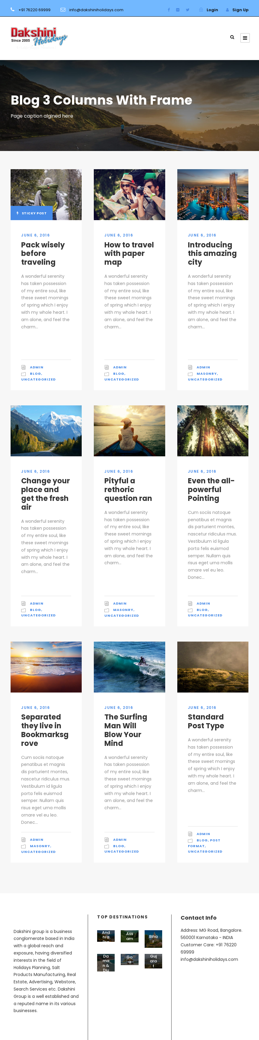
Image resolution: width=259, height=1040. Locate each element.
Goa (129, 959)
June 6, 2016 (35, 235)
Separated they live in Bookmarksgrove (45, 730)
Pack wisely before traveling (43, 253)
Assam (129, 936)
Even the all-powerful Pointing (211, 489)
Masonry (207, 373)
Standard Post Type (206, 721)
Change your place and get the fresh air (45, 494)
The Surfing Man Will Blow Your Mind (125, 730)
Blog (35, 373)
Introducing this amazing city (212, 253)
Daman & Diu (106, 963)
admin (37, 367)
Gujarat (153, 960)
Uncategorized (38, 379)
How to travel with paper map (129, 253)
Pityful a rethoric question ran (128, 489)
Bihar (153, 939)
